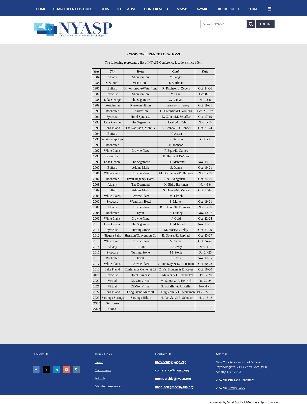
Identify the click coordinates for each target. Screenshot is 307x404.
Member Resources (108, 386)
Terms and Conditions (241, 380)
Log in (265, 24)
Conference (103, 370)
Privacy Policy (236, 388)
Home (99, 362)
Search (251, 24)
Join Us (100, 378)
